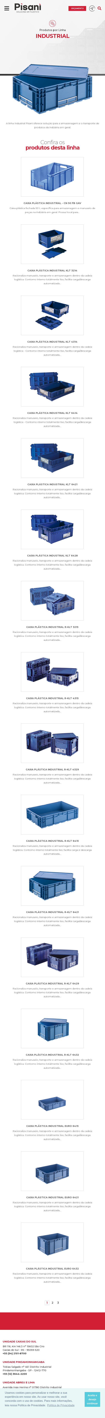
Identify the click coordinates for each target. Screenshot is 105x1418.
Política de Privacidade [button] (61, 1405)
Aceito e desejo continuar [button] (92, 1399)
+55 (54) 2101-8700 (14, 1353)
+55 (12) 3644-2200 (15, 1373)
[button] (81, 1399)
